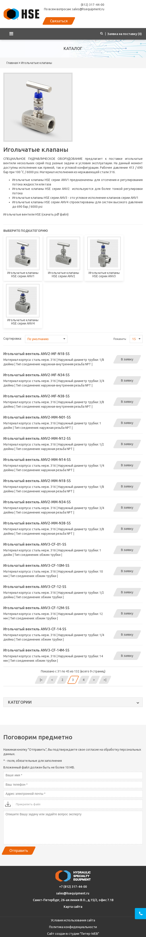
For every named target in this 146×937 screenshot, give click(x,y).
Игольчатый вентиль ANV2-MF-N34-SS (36, 375)
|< (41, 680)
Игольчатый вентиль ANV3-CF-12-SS (34, 587)
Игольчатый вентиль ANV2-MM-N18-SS (37, 481)
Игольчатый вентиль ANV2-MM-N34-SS (37, 502)
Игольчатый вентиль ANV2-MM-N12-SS (37, 438)
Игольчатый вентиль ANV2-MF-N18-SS (36, 354)
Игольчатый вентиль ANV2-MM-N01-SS (37, 417)
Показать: (119, 338)
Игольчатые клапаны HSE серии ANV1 (40, 180)
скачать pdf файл (55, 214)
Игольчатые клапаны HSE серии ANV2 (41, 189)
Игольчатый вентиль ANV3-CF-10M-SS (36, 565)
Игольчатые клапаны (36, 63)
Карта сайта (73, 906)
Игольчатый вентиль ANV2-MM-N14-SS (37, 460)
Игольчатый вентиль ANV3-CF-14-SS (34, 629)
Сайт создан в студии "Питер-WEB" (73, 933)
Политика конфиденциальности (73, 927)
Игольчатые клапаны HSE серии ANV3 (39, 197)
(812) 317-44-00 (92, 4)
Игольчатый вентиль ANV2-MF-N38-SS (36, 396)
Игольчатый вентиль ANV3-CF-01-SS (34, 544)
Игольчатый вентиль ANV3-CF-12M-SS (36, 608)
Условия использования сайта (73, 920)
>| (105, 680)
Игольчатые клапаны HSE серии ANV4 (40, 202)
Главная (12, 63)
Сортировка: (12, 338)
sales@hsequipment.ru (72, 893)
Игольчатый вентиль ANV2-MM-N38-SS (37, 523)
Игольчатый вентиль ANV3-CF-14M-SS (36, 650)
